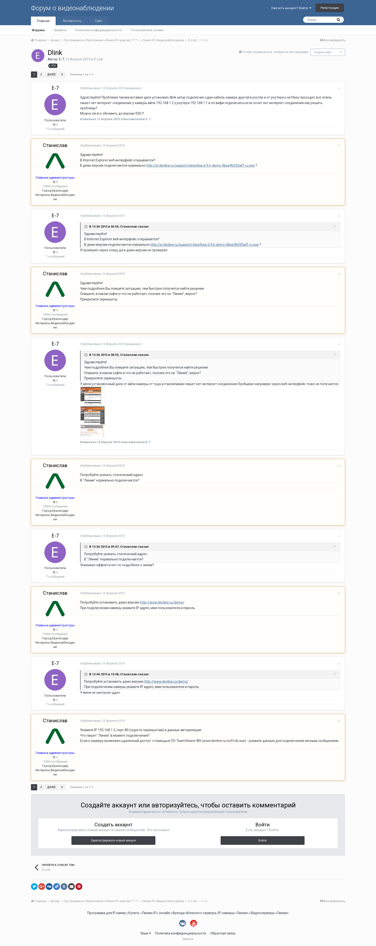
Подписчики (322, 52)
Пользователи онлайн (147, 30)
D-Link (98, 59)
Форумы (38, 30)
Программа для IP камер (106, 913)
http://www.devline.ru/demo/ (161, 602)
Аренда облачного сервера (194, 913)
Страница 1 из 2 (81, 74)
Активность (72, 21)
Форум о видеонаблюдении (72, 8)
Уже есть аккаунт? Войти (291, 8)
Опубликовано (101, 88)
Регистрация (330, 8)
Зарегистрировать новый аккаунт (113, 840)
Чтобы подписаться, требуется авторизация (275, 52)
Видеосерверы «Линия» (270, 913)
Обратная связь (223, 933)
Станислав (55, 145)
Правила (59, 30)
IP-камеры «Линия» (233, 913)
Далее (51, 74)
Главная (43, 21)
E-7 (61, 59)
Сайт (98, 21)
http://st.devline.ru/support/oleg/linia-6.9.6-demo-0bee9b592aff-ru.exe (199, 165)
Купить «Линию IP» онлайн (149, 913)
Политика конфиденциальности (98, 30)
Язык (146, 933)
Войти (262, 840)
